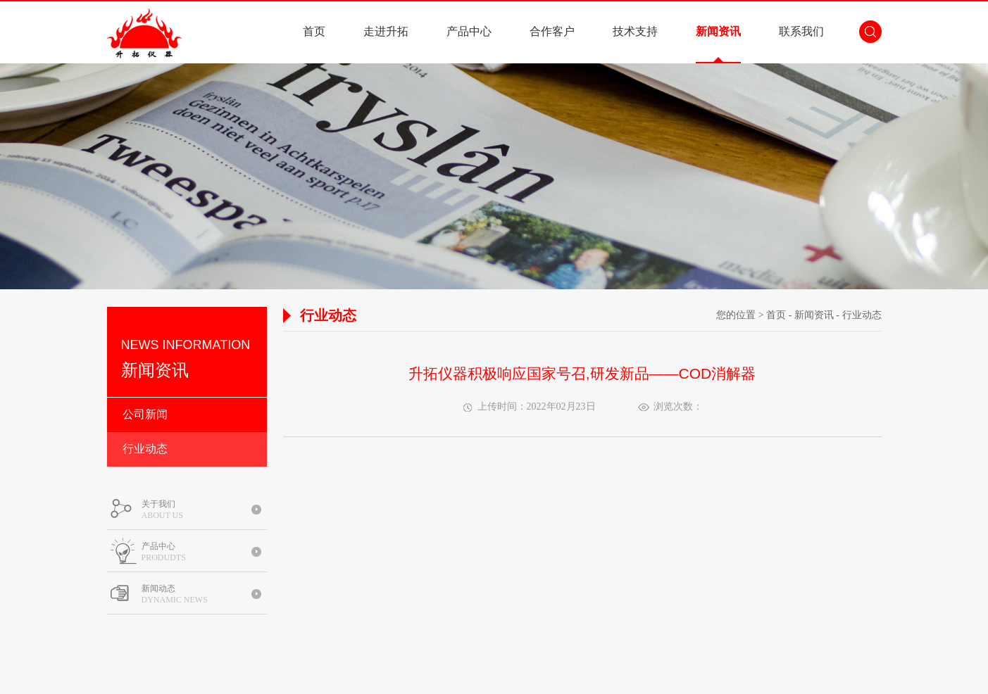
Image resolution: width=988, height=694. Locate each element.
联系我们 (801, 31)
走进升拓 (385, 31)
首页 (314, 31)
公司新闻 (145, 414)
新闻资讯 (718, 31)
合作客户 (552, 31)
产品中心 (469, 31)
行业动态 (145, 449)
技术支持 (635, 31)
